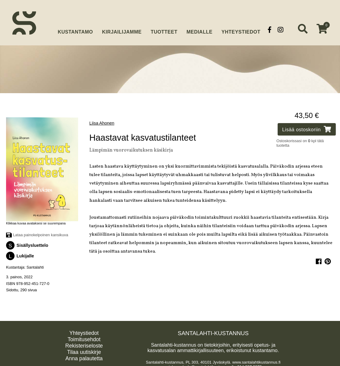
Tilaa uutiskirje (84, 350)
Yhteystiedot (241, 29)
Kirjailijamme (122, 29)
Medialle (200, 29)
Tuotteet (164, 29)
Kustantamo (75, 28)
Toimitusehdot (84, 338)
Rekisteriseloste (84, 344)
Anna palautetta (84, 357)
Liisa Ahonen (101, 121)
